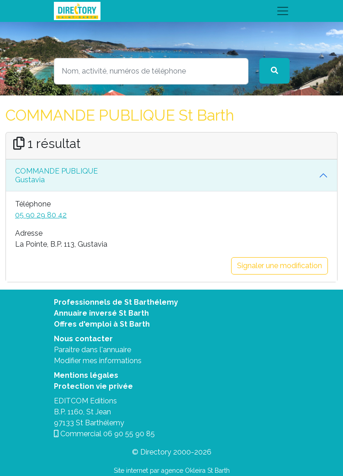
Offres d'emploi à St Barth (102, 324)
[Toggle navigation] (172, 11)
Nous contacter (83, 338)
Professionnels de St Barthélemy (116, 302)
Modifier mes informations (98, 360)
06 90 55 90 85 (129, 433)
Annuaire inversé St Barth (101, 313)
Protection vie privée (93, 386)
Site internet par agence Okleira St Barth (172, 470)
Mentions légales (86, 375)
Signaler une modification (279, 265)
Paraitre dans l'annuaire (92, 349)
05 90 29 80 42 (41, 215)
